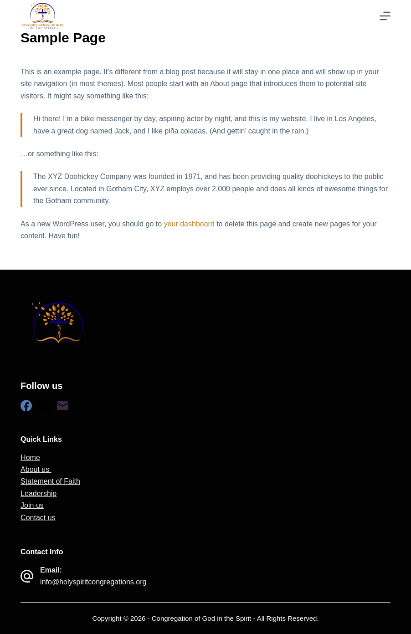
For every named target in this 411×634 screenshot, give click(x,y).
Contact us (38, 518)
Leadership (39, 493)
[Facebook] (26, 405)
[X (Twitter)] (44, 405)
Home (30, 457)
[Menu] (385, 15)
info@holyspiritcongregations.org (93, 582)
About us (36, 469)
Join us (32, 505)
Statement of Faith (50, 481)
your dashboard (189, 224)
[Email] (62, 405)
